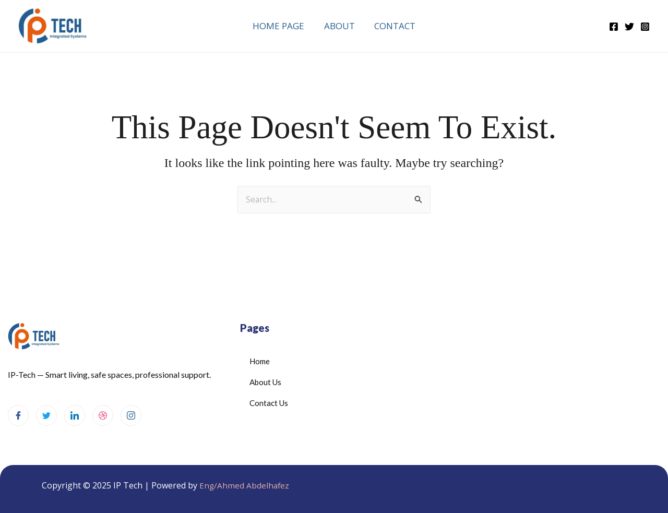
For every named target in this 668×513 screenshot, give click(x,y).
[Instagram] (645, 26)
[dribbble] (102, 415)
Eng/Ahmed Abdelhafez (245, 485)
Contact (393, 26)
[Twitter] (629, 26)
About (339, 26)
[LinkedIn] (74, 415)
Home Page (280, 26)
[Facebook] (613, 26)
